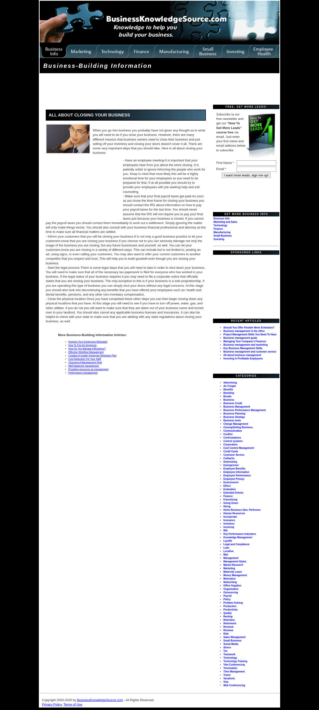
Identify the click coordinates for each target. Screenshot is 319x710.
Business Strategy (234, 417)
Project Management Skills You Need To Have (249, 334)
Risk (225, 633)
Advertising (230, 382)
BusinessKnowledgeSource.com (100, 700)
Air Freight (229, 386)
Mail (225, 554)
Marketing (229, 568)
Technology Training (235, 661)
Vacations (229, 678)
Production (229, 606)
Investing (218, 239)
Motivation (229, 578)
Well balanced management (83, 366)
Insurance (229, 520)
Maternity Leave (232, 571)
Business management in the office (244, 331)
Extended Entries (233, 492)
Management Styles (234, 561)
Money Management (235, 575)
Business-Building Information (97, 65)
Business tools (232, 420)
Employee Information (236, 472)
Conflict (227, 434)
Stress (227, 647)
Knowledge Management (237, 537)
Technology (220, 225)
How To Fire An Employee (82, 345)
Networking (230, 582)
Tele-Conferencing (234, 664)
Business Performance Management (244, 410)
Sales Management (234, 637)
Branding (228, 393)
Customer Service (233, 455)
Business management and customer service (249, 351)
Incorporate (230, 516)
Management (230, 558)
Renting (227, 616)
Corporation (230, 444)
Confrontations (232, 437)
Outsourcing (230, 592)
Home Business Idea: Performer (242, 510)
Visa (225, 682)
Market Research (233, 565)
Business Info (221, 218)
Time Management (234, 671)
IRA (225, 530)
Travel (226, 675)
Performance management (82, 372)
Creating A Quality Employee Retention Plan (92, 355)
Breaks (227, 396)
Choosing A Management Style (85, 362)
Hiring (226, 506)
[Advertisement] (129, 89)
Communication (232, 430)
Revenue (228, 626)
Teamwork (229, 654)
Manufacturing (221, 232)
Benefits (228, 389)
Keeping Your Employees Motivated (87, 342)
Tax (225, 651)
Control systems (233, 441)
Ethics (227, 485)
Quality (227, 613)
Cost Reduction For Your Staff (84, 359)
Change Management (235, 424)
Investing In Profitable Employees (243, 358)
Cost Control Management (238, 448)
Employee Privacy (233, 479)
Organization (230, 589)
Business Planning (234, 413)
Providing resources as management (88, 369)
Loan (226, 547)
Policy (226, 599)
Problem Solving (233, 602)
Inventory (228, 523)
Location (228, 551)
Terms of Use (72, 704)
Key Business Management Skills (242, 348)
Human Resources (234, 513)
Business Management (236, 406)
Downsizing (230, 461)
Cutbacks (228, 458)
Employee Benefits (234, 468)
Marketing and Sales (225, 222)
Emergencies (231, 465)
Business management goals (240, 338)
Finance (218, 228)
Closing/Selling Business (238, 427)
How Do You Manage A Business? (87, 348)
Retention (229, 620)
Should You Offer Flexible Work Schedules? (248, 327)
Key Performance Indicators (239, 534)
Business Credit (232, 403)
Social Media (230, 644)
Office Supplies (232, 585)
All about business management (242, 355)
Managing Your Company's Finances (244, 341)
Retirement (229, 623)
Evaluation (229, 489)
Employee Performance (237, 475)
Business (228, 399)
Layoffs (227, 541)
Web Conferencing (234, 685)
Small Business (222, 235)
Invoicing (228, 527)
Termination (230, 668)
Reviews (228, 630)
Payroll (227, 596)
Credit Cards (230, 451)
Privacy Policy (52, 704)
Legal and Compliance (236, 544)
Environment (230, 482)
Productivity (230, 609)
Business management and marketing (245, 344)
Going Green (230, 503)
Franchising (230, 499)
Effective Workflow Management (86, 352)
